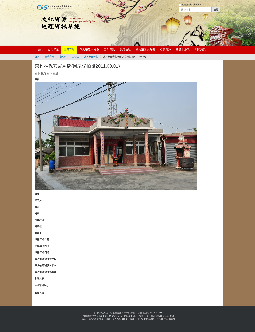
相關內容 (39, 293)
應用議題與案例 (145, 49)
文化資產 (53, 49)
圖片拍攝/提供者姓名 (45, 259)
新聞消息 (200, 49)
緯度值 (38, 233)
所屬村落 (39, 220)
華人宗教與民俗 (89, 49)
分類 (37, 194)
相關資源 (165, 49)
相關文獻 (39, 278)
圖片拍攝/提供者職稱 (45, 272)
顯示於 (38, 200)
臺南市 (63, 56)
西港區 (75, 56)
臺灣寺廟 (69, 49)
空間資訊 (109, 49)
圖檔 (37, 79)
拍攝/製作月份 (42, 246)
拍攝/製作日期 (42, 252)
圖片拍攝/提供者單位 (45, 265)
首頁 (40, 49)
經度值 (38, 226)
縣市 (37, 207)
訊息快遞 (125, 49)
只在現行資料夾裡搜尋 (191, 4)
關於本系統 (183, 49)
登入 (174, 14)
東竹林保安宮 (91, 56)
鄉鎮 (37, 213)
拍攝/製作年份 (42, 239)
